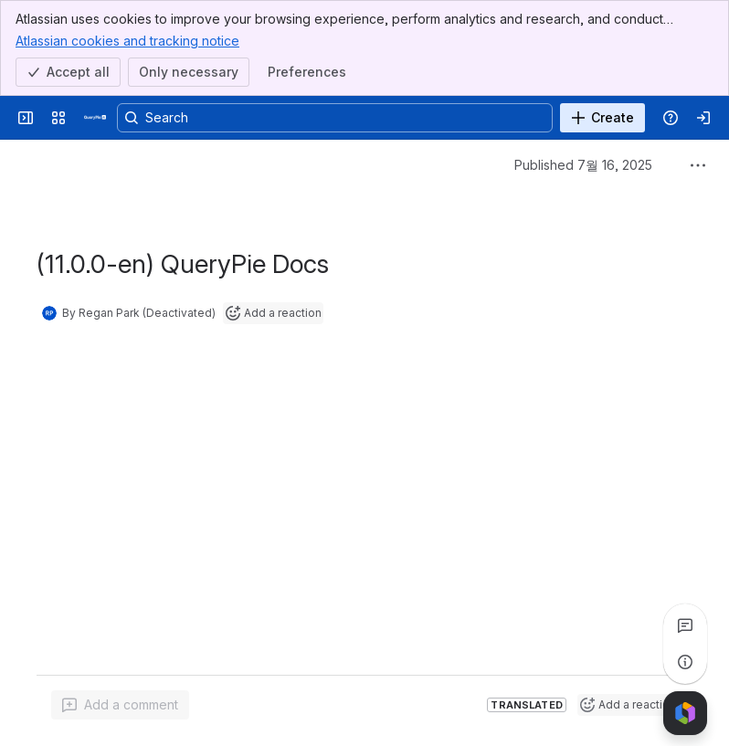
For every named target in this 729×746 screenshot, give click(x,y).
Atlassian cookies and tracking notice (127, 40)
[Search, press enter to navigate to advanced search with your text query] (335, 117)
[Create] (602, 117)
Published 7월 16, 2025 (583, 165)
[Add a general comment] (120, 705)
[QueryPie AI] (95, 117)
